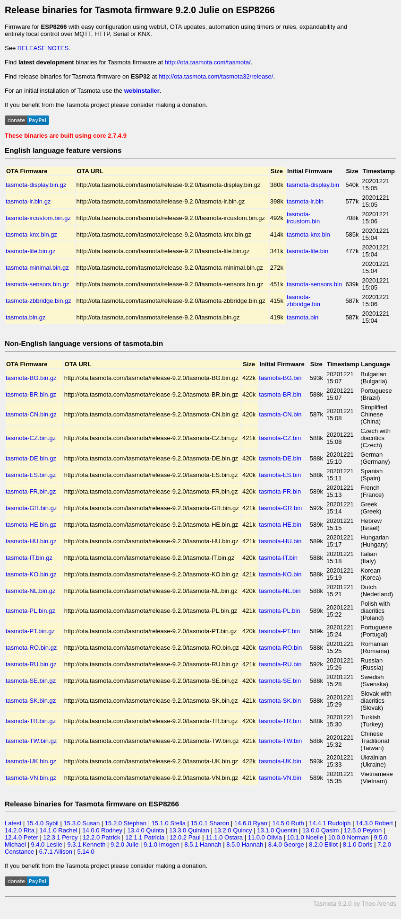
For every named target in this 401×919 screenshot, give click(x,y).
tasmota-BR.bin (280, 394)
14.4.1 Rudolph (329, 823)
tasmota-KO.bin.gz (31, 574)
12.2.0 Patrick (101, 837)
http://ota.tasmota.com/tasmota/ (208, 62)
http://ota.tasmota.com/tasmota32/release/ (216, 76)
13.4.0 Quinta (146, 830)
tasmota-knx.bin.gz (31, 234)
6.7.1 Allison (55, 851)
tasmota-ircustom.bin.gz (38, 217)
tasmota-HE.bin (280, 524)
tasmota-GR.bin (280, 508)
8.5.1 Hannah (202, 844)
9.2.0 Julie (124, 844)
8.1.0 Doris (358, 844)
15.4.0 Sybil (42, 823)
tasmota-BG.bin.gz (31, 377)
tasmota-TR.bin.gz (31, 721)
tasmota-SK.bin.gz (31, 700)
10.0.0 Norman (348, 837)
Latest (13, 823)
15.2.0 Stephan (125, 823)
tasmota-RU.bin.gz (31, 664)
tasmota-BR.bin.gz (31, 394)
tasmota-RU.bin (280, 664)
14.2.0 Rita (19, 830)
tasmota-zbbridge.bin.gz (38, 300)
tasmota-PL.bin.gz (30, 610)
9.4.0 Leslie (46, 844)
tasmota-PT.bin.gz (30, 631)
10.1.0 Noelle (305, 837)
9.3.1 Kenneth (87, 844)
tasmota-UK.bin (280, 761)
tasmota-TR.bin (280, 721)
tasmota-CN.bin (280, 414)
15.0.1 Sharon (210, 823)
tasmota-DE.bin (280, 458)
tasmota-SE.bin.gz (31, 680)
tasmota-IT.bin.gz (29, 557)
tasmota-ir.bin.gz (28, 201)
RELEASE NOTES (42, 48)
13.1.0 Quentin (277, 830)
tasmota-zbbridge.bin (303, 300)
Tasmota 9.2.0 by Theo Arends (354, 903)
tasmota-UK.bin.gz (31, 761)
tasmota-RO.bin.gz (31, 647)
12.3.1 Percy (60, 837)
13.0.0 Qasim (320, 830)
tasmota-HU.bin (280, 541)
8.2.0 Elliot (323, 844)
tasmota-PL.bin (279, 610)
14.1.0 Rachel (58, 830)
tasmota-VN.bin (280, 777)
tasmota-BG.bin (280, 377)
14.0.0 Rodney (102, 830)
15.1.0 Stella (169, 823)
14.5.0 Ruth (288, 823)
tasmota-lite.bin (307, 251)
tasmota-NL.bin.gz (31, 590)
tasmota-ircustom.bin (303, 218)
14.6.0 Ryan (250, 823)
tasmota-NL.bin (279, 590)
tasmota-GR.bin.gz (31, 508)
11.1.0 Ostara (224, 837)
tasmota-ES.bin (280, 474)
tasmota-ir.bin (305, 201)
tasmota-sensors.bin (314, 284)
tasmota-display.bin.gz (36, 184)
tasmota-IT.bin (278, 557)
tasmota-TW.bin (280, 740)
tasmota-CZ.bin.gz (31, 438)
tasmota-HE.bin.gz (31, 524)
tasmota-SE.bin (280, 680)
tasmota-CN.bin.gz (31, 414)
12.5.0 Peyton (363, 830)
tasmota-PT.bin (279, 631)
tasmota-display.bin (313, 184)
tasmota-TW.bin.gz (31, 740)
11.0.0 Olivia (265, 837)
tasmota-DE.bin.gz (31, 458)
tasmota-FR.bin (280, 491)
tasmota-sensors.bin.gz (37, 284)
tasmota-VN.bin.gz (31, 777)
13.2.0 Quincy (233, 830)
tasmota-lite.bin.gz (31, 251)
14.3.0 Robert (374, 823)
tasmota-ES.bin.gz (31, 474)
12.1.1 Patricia (144, 837)
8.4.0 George (286, 844)
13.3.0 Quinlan (189, 830)
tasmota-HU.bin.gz (31, 541)
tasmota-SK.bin (280, 700)
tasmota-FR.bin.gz (31, 491)
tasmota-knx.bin (308, 234)
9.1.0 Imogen (161, 844)
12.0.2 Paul (185, 837)
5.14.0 (85, 851)
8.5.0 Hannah (244, 844)
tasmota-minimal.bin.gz (37, 267)
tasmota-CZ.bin (280, 438)
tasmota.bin (302, 317)
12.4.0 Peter (21, 837)
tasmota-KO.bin (280, 574)
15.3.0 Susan (82, 823)
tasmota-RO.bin (280, 647)
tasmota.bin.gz (26, 317)
